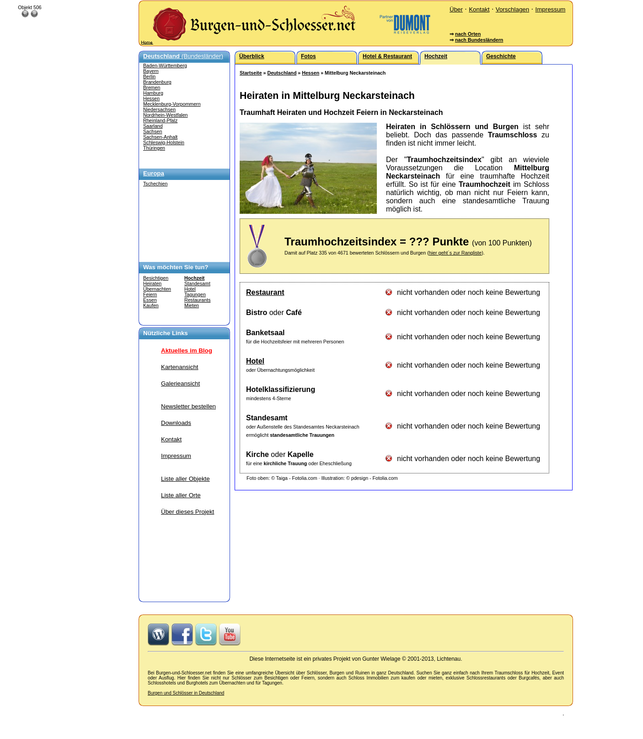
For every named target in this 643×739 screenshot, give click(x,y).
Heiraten (152, 283)
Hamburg (153, 93)
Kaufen (151, 305)
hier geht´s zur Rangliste (455, 252)
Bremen (151, 87)
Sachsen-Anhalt (160, 137)
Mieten (191, 305)
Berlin (149, 76)
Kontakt (479, 9)
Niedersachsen (159, 109)
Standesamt (197, 283)
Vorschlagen (512, 9)
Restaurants (197, 300)
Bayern (151, 71)
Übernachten (157, 289)
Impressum (550, 9)
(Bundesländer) (183, 56)
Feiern (150, 294)
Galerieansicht (180, 383)
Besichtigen (155, 278)
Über (456, 9)
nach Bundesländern (479, 40)
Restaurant (265, 292)
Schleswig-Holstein (163, 142)
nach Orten (468, 34)
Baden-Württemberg (165, 65)
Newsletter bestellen (188, 406)
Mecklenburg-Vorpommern (172, 104)
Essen (150, 300)
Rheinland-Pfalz (160, 120)
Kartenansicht (179, 367)
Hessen (151, 98)
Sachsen (152, 131)
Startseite (251, 73)
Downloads (176, 422)
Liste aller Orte (181, 495)
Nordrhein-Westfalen (165, 115)
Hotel (190, 289)
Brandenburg (157, 82)
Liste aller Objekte (185, 478)
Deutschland (281, 73)
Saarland (153, 126)
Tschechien (155, 183)
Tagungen (195, 294)
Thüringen (154, 148)
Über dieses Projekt (187, 511)
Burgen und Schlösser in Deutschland (186, 693)
